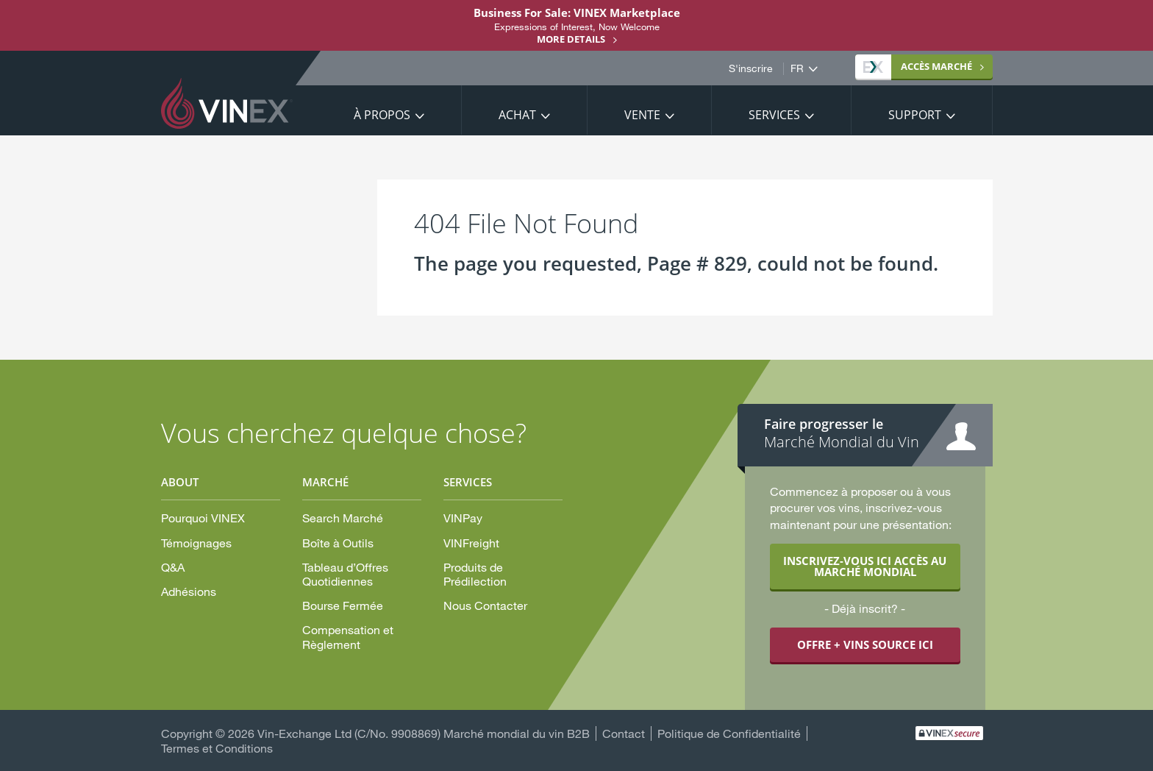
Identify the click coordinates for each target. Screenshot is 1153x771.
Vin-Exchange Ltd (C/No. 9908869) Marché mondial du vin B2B (423, 733)
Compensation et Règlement (347, 636)
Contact (623, 733)
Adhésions (188, 591)
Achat (517, 115)
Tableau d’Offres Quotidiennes (345, 574)
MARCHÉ (917, 66)
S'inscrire (751, 68)
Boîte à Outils (338, 543)
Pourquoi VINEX (203, 518)
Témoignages (196, 543)
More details (571, 39)
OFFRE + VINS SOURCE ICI (865, 644)
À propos (382, 115)
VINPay (462, 518)
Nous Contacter (485, 605)
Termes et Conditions (217, 748)
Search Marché (342, 518)
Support (914, 115)
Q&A (173, 567)
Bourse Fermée (342, 605)
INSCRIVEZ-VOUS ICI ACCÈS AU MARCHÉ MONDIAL (864, 566)
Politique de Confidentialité (729, 733)
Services (774, 115)
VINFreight (471, 543)
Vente (642, 115)
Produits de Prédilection (475, 574)
